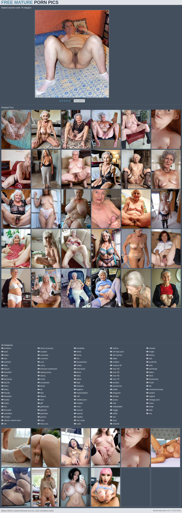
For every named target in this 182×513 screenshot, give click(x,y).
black (5, 389)
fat (40, 389)
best (4, 376)
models (78, 403)
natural (78, 413)
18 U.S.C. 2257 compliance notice (41, 511)
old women (116, 355)
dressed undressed (47, 369)
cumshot (43, 358)
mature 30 (115, 365)
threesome (152, 379)
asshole (6, 362)
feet (41, 393)
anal (4, 352)
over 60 (114, 376)
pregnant (115, 393)
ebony (42, 376)
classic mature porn (11, 420)
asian (5, 355)
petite (114, 389)
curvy (41, 365)
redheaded (116, 407)
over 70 (114, 379)
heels (77, 352)
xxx (149, 413)
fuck (41, 400)
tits (149, 386)
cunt (41, 362)
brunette (6, 410)
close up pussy (45, 348)
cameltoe (6, 413)
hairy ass (43, 424)
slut (149, 358)
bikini (4, 386)
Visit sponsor (79, 101)
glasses (42, 410)
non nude (79, 420)
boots (5, 403)
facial (41, 386)
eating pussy (44, 372)
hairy (41, 420)
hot (76, 358)
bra (4, 407)
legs (77, 383)
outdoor (114, 362)
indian (78, 365)
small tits (151, 362)
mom (77, 407)
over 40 (114, 369)
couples (42, 352)
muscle (78, 410)
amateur (6, 348)
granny (42, 417)
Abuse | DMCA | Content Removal (14, 511)
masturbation (81, 393)
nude (77, 424)
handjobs (79, 348)
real (113, 403)
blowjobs (6, 396)
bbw (4, 365)
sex (113, 417)
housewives (80, 362)
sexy (113, 420)
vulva (150, 403)
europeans (44, 383)
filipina (42, 396)
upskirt (150, 393)
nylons (114, 348)
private (114, 396)
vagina (150, 396)
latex (77, 376)
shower (150, 348)
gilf (40, 403)
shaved (114, 424)
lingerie (78, 389)
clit (3, 424)
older (113, 358)
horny (77, 355)
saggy (114, 410)
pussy (114, 400)
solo (149, 365)
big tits (5, 383)
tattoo (150, 372)
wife (149, 410)
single (150, 352)
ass (4, 358)
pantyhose (116, 386)
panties (114, 383)
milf (77, 396)
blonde (5, 393)
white (150, 407)
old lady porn (117, 352)
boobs (5, 400)
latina (77, 379)
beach (5, 369)
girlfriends (43, 407)
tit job (150, 383)
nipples (78, 417)
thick (149, 376)
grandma (43, 413)
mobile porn (80, 400)
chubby (5, 417)
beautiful (6, 372)
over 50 (114, 372)
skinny (150, 355)
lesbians (79, 386)
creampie (43, 355)
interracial (79, 369)
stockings (151, 369)
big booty (6, 379)
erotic (41, 379)
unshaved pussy (154, 389)
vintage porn (153, 400)
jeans (77, 372)
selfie (113, 413)
